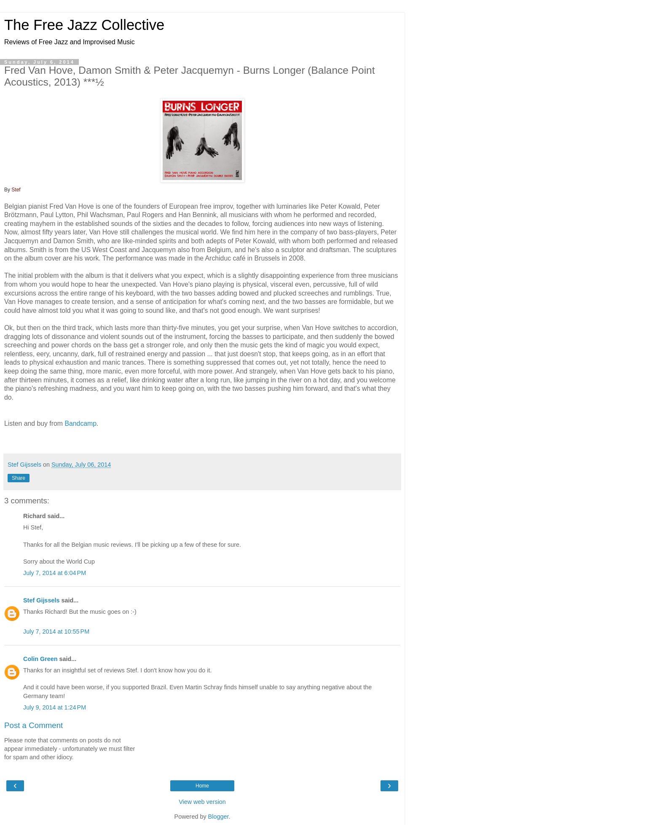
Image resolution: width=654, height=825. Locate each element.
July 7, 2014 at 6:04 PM (54, 573)
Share (18, 478)
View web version (202, 801)
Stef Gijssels (41, 600)
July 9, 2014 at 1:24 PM (54, 707)
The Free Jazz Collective (84, 25)
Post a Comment (33, 725)
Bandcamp (80, 423)
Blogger (218, 816)
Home (202, 786)
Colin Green (40, 659)
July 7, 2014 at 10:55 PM (56, 631)
